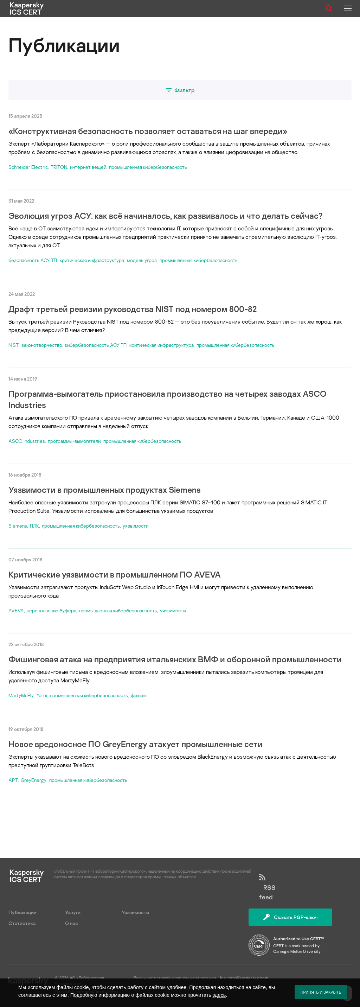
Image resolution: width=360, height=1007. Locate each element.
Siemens (17, 526)
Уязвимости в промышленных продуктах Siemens (104, 489)
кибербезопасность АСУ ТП (96, 345)
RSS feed (267, 887)
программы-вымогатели (74, 441)
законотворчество (41, 345)
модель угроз (142, 260)
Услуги (73, 912)
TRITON (59, 167)
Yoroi (42, 695)
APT (13, 780)
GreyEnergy (33, 780)
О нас (71, 923)
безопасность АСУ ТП (32, 260)
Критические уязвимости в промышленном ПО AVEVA (114, 574)
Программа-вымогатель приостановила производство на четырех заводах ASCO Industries (167, 399)
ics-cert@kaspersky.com (244, 977)
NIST (13, 345)
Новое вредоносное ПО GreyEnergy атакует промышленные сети (135, 744)
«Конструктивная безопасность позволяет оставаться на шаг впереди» (147, 131)
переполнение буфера (51, 610)
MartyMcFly (21, 695)
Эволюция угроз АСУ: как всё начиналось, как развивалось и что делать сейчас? (165, 215)
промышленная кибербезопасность (148, 167)
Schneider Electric (28, 167)
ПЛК (34, 526)
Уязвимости (135, 912)
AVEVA (16, 610)
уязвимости (135, 526)
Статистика (22, 923)
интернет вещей (88, 167)
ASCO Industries (26, 441)
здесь (219, 995)
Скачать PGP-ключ (290, 917)
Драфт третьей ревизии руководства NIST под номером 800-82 (132, 309)
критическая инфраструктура (92, 260)
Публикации (22, 912)
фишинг (139, 695)
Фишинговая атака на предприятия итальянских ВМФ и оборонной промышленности (175, 659)
